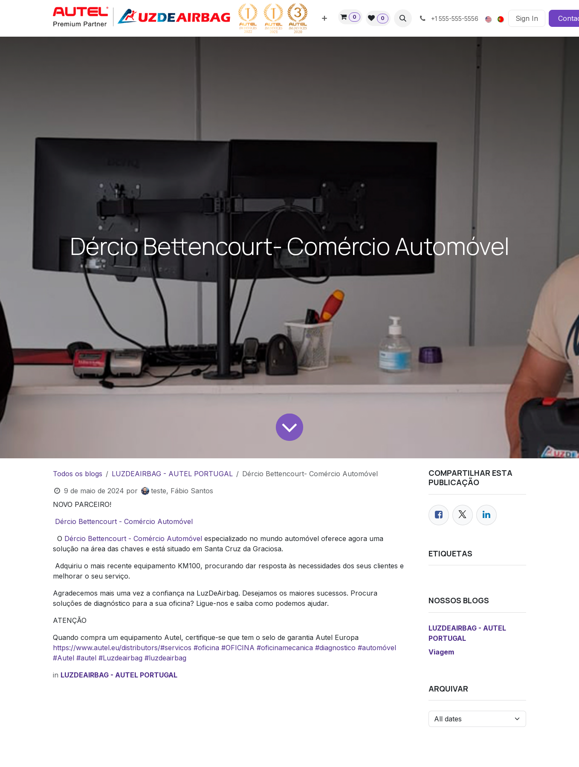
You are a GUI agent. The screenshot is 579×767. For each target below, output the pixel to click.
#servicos (175, 647)
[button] (403, 18)
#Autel (63, 658)
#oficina (206, 647)
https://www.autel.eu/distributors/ (106, 647)
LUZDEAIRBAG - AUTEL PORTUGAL (172, 473)
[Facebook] (438, 515)
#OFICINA (238, 647)
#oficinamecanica (285, 647)
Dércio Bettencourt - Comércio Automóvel (125, 521)
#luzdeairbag (165, 658)
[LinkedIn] (486, 515)
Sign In (526, 18)
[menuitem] (324, 18)
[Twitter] (462, 515)
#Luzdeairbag (120, 658)
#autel (86, 658)
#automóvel (377, 647)
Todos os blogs (77, 473)
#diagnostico (335, 647)
